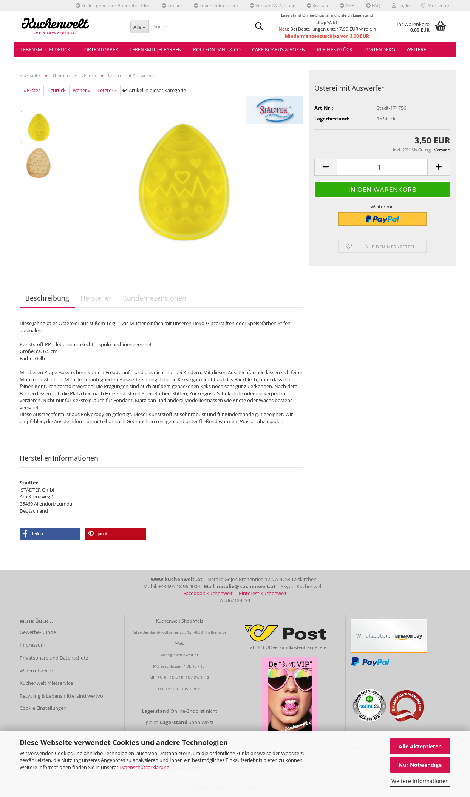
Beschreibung (47, 297)
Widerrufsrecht (36, 670)
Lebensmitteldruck (216, 5)
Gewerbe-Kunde (38, 632)
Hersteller (95, 297)
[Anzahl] (382, 167)
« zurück (56, 90)
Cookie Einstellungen (43, 708)
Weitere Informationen (420, 781)
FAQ (373, 5)
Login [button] (401, 5)
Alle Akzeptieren (420, 746)
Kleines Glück (334, 49)
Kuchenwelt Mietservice (46, 683)
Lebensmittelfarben (156, 49)
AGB (347, 5)
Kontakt (317, 5)
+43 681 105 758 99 (183, 688)
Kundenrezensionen (154, 297)
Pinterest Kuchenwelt (263, 593)
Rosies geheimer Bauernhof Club (113, 5)
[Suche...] (139, 26)
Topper (172, 5)
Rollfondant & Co (217, 49)
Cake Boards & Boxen (279, 49)
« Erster (31, 90)
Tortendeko (379, 49)
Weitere (416, 49)
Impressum (32, 644)
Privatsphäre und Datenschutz (54, 657)
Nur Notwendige (420, 764)
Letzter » (107, 90)
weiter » (81, 90)
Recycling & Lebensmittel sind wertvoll (62, 695)
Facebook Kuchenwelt (208, 593)
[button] (325, 167)
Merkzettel (435, 5)
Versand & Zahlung (272, 5)
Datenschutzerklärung (144, 767)
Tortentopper (100, 49)
